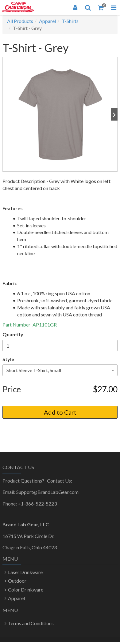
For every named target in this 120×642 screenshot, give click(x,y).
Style (8, 359)
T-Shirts (70, 21)
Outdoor (17, 581)
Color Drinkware (25, 589)
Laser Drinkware (25, 572)
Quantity (12, 334)
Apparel (47, 21)
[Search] (88, 7)
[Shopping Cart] (101, 7)
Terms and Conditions (31, 623)
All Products (20, 21)
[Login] (75, 7)
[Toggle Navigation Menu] (113, 7)
